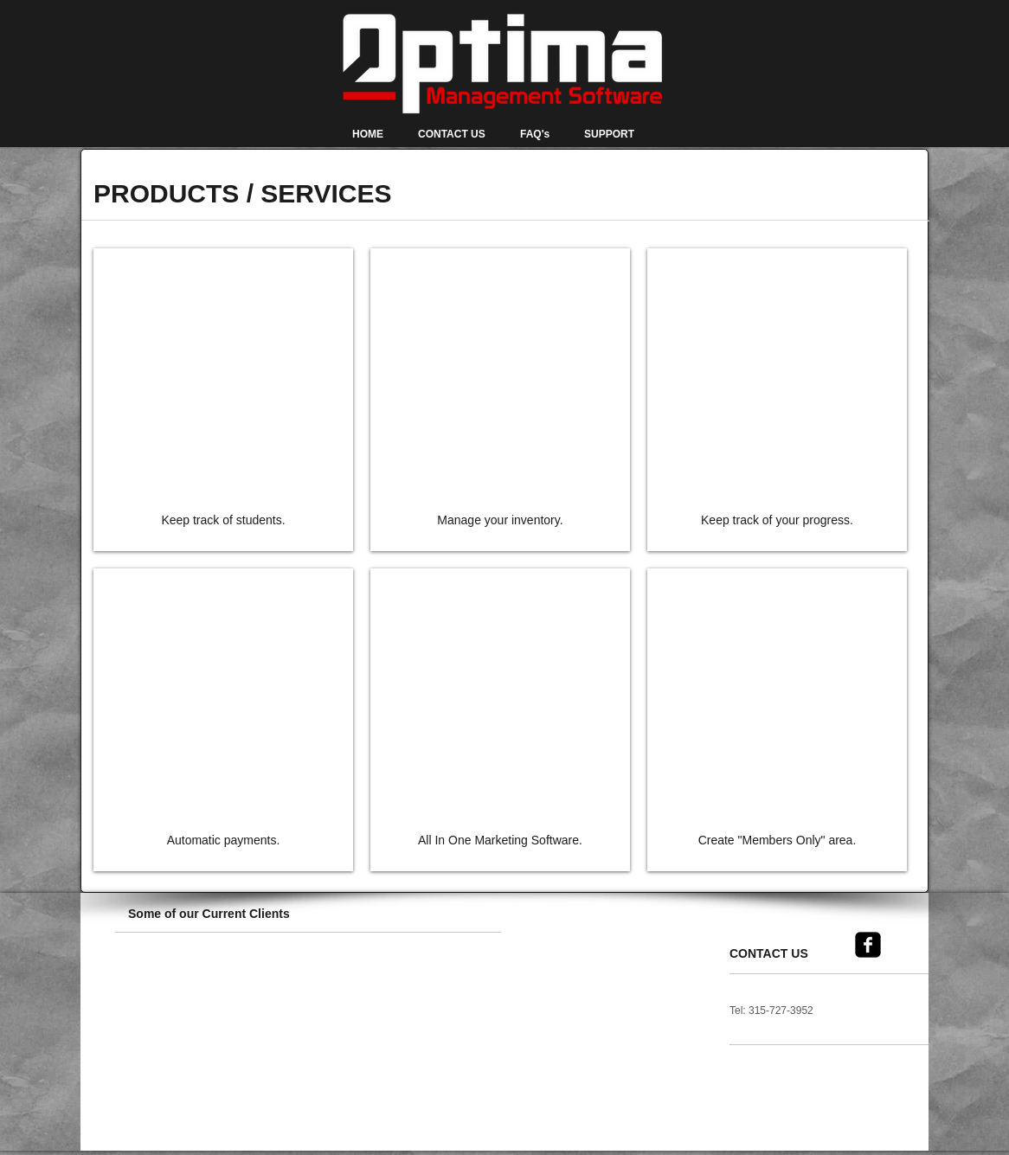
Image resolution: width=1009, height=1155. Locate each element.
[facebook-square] (868, 945)
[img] (223, 399)
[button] (164, 989)
